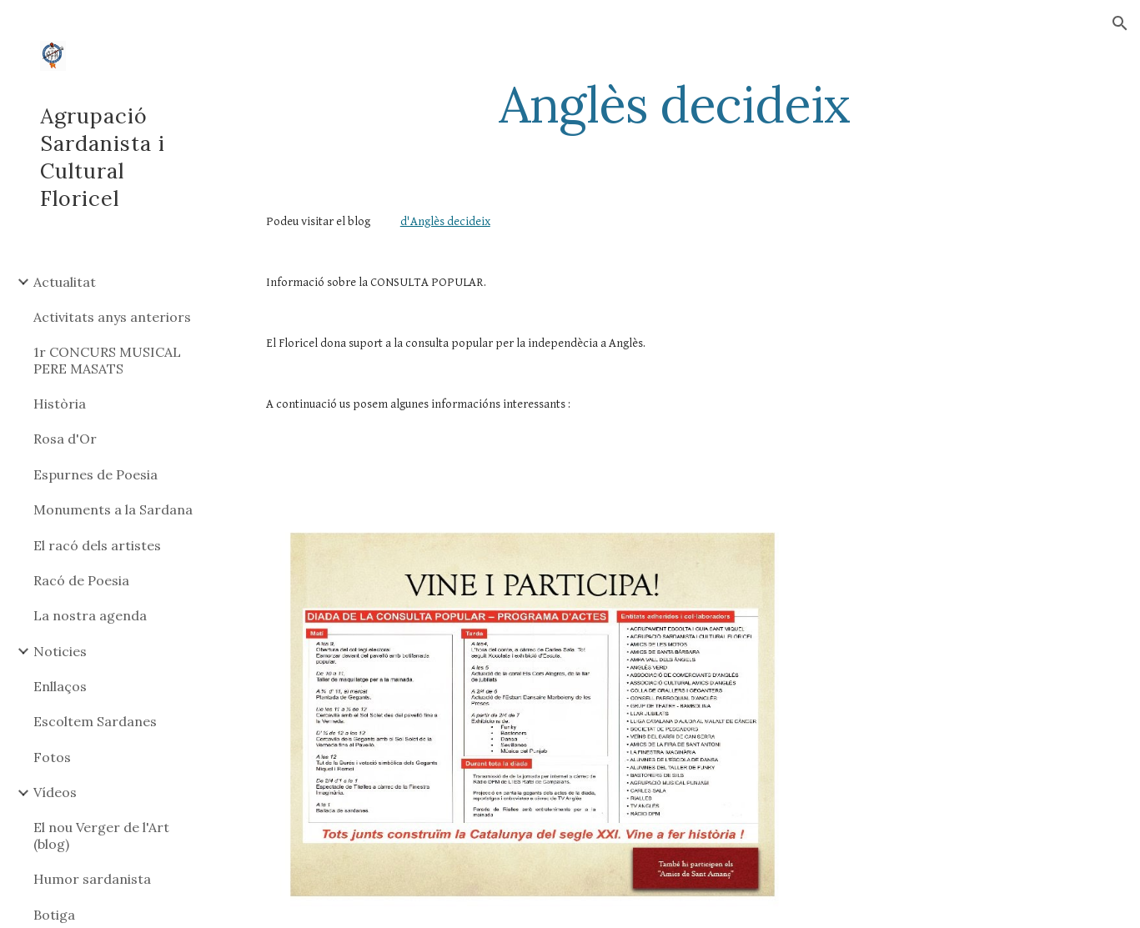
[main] (674, 104)
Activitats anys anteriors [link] (112, 316)
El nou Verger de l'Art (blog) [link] (101, 835)
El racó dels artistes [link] (97, 545)
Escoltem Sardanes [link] (95, 721)
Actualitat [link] (64, 281)
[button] (1120, 23)
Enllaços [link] (60, 686)
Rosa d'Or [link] (65, 438)
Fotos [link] (52, 757)
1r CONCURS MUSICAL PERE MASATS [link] (107, 360)
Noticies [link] (60, 651)
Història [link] (59, 403)
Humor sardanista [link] (92, 878)
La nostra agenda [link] (90, 615)
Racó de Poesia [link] (81, 580)
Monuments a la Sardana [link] (113, 509)
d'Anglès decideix (445, 221)
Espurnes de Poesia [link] (95, 474)
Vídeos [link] (55, 792)
